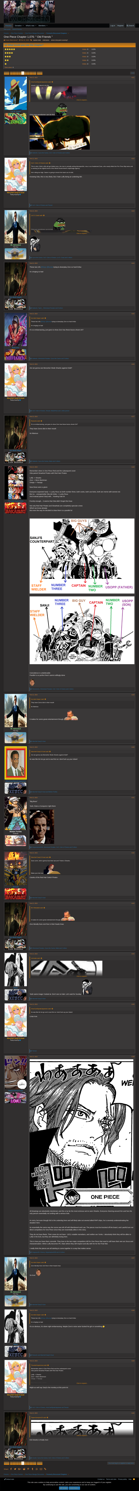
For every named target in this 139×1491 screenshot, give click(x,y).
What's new (30, 26)
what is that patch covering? (59, 40)
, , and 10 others (49, 1251)
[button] (23, 26)
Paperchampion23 (16, 1089)
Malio (16, 986)
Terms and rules (111, 1478)
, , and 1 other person (51, 411)
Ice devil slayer (16, 297)
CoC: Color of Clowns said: (40, 163)
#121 (132, 77)
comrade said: (36, 957)
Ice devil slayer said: (38, 318)
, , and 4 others (51, 153)
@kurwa (50, 267)
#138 (132, 1309)
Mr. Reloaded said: (38, 906)
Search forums (17, 29)
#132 (132, 851)
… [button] (14, 73)
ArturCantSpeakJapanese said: (42, 82)
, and (51, 1406)
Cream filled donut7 (11, 40)
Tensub (16, 886)
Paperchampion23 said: (39, 1416)
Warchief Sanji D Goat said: (40, 750)
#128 (132, 467)
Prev (6, 73)
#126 (132, 364)
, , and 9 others (48, 308)
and (43, 205)
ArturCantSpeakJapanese (16, 780)
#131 (132, 796)
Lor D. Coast (16, 111)
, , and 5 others (51, 358)
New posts (7, 29)
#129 (132, 693)
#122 (132, 158)
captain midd (37, 40)
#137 (132, 1256)
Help (130, 1478)
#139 (132, 1359)
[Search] (130, 26)
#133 (132, 902)
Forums (8, 26)
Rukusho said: (36, 421)
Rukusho (16, 348)
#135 (132, 1003)
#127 (132, 416)
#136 (132, 1055)
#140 (132, 1412)
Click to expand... (82, 100)
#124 (132, 263)
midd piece (46, 40)
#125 (132, 314)
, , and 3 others (47, 461)
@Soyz (44, 267)
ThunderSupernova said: (39, 1364)
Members (42, 26)
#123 (132, 211)
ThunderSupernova (16, 501)
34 (34, 73)
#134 (132, 952)
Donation (18, 26)
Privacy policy (122, 1478)
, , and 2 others (53, 688)
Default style (9, 1478)
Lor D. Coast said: (37, 215)
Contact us (101, 1478)
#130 (132, 746)
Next (39, 73)
